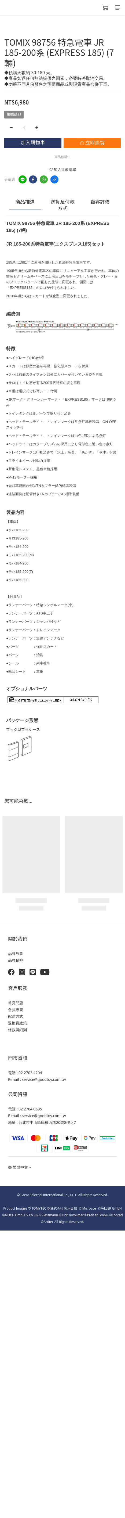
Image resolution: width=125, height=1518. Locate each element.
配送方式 (15, 1016)
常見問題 (15, 1002)
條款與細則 (17, 1029)
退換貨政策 (17, 1023)
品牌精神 (15, 960)
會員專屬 (15, 1009)
